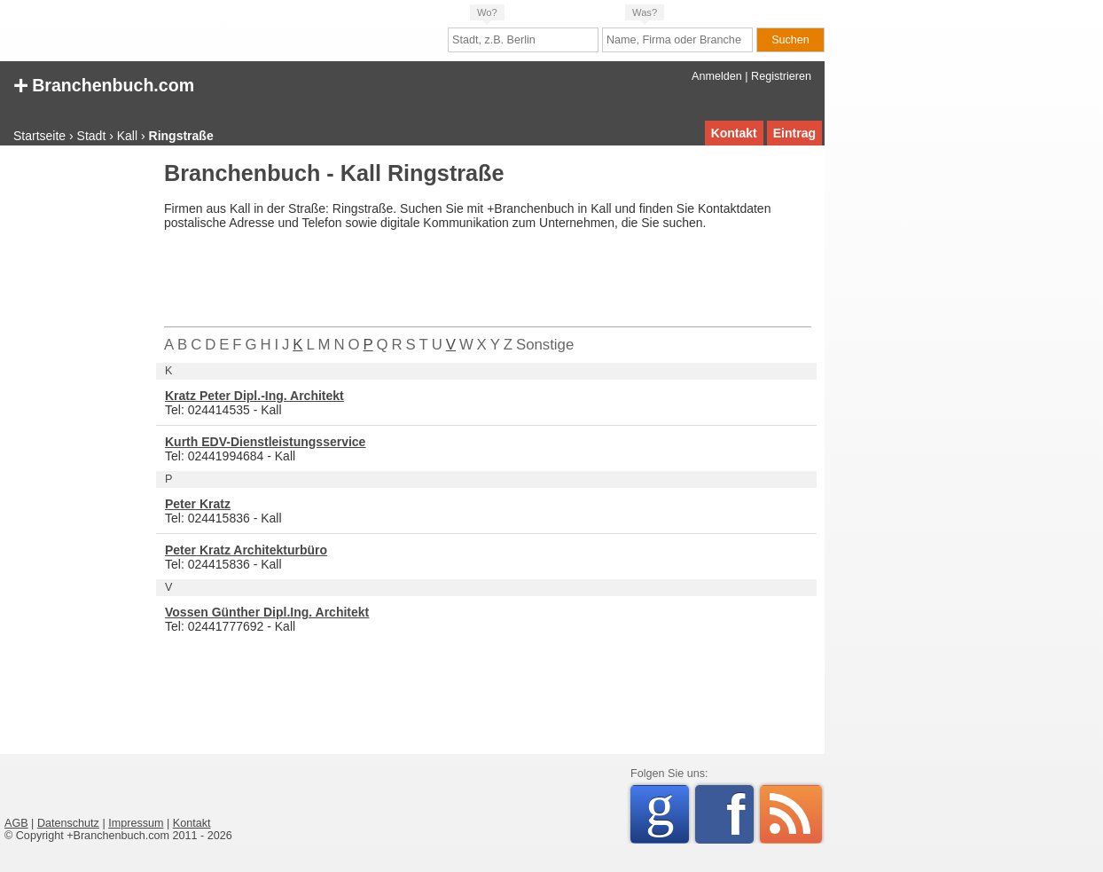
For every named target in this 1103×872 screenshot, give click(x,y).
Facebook (740, 814)
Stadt (91, 136)
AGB (16, 823)
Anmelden (717, 76)
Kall (127, 136)
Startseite (39, 136)
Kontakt (734, 133)
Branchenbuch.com (103, 84)
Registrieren (781, 76)
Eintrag (794, 133)
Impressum (135, 823)
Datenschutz (68, 823)
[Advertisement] (75, 429)
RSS (791, 814)
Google (667, 811)
